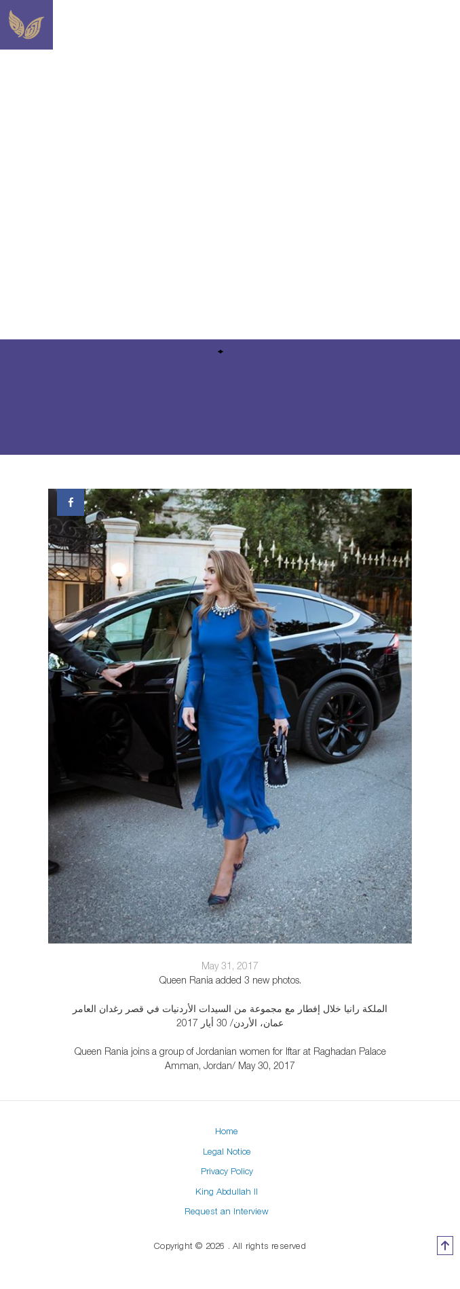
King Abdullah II (226, 1191)
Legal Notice (227, 1151)
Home (226, 1130)
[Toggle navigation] (358, 25)
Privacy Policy (227, 1170)
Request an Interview (227, 1211)
